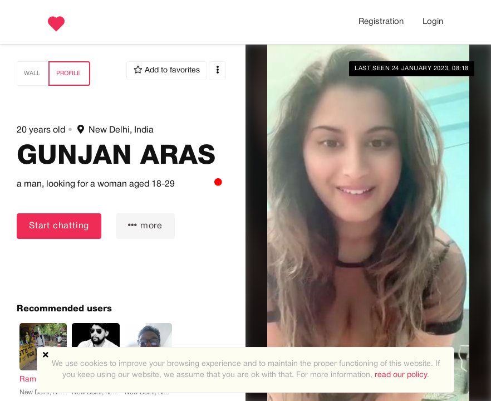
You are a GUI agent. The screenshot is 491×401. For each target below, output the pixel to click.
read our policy (401, 375)
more (145, 225)
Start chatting (59, 226)
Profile (68, 73)
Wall (32, 73)
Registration (381, 22)
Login (433, 22)
